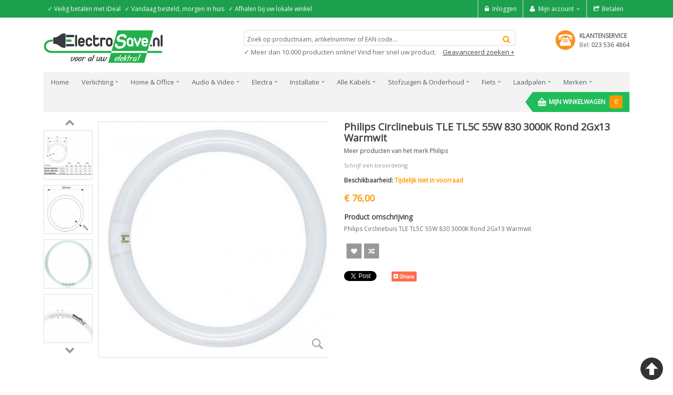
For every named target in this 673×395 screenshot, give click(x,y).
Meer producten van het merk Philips (396, 150)
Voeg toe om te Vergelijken (371, 251)
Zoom (317, 343)
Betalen (612, 8)
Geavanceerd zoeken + (478, 52)
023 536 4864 (610, 44)
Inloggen (504, 8)
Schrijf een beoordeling (376, 165)
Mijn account (556, 8)
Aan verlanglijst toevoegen (354, 251)
